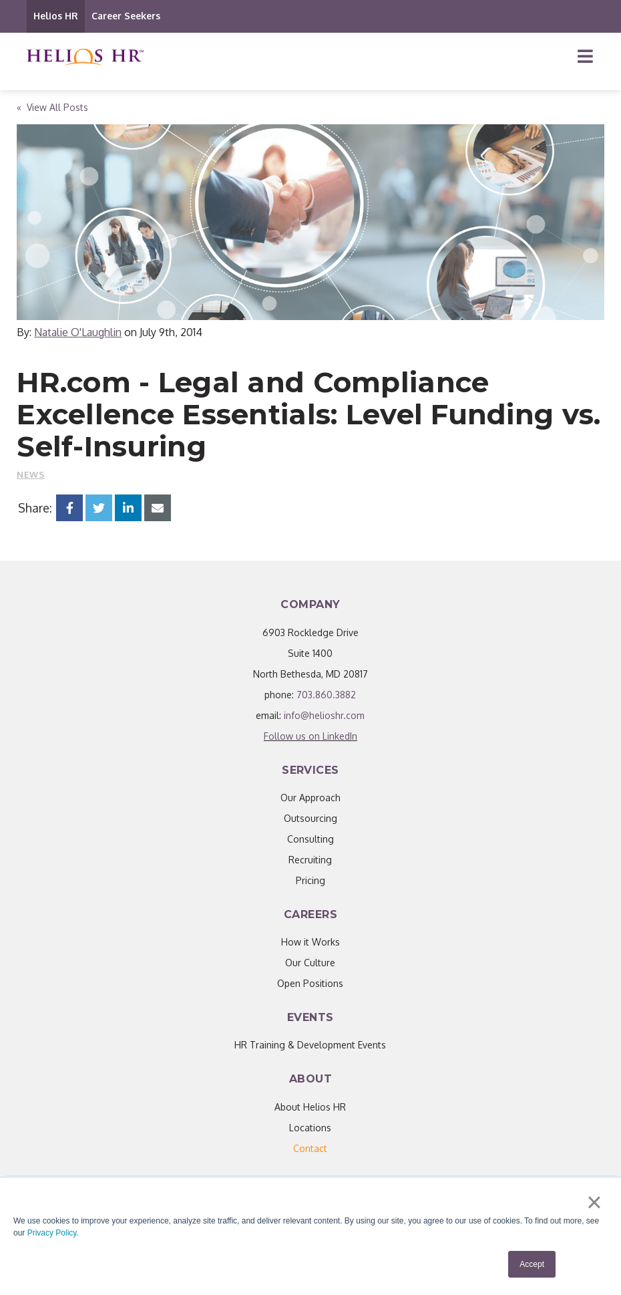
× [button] (594, 1202)
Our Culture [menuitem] (310, 962)
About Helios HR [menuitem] (310, 1107)
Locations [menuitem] (310, 1127)
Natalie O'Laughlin (78, 332)
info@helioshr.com (324, 715)
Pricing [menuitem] (310, 880)
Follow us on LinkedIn (310, 736)
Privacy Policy (52, 1233)
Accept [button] (532, 1264)
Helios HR (55, 15)
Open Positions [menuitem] (310, 983)
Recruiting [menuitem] (310, 859)
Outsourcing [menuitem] (310, 818)
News (31, 474)
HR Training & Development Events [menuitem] (310, 1044)
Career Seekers (125, 15)
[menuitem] (310, 1148)
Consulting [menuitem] (310, 839)
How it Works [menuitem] (310, 942)
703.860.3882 (326, 694)
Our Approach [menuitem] (310, 797)
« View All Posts (52, 107)
